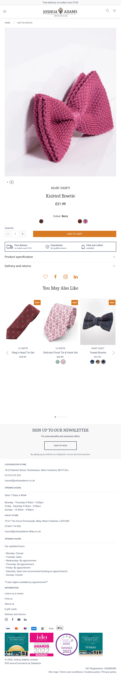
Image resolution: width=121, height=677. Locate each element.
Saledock (36, 663)
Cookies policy (92, 672)
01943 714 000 (13, 526)
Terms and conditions (71, 672)
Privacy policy (109, 672)
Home (7, 23)
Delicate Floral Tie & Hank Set (60, 352)
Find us (8, 598)
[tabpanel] (60, 102)
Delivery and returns (18, 266)
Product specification (19, 257)
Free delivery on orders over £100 (60, 2)
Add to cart (74, 233)
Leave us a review (14, 593)
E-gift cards (11, 609)
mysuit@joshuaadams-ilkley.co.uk (23, 531)
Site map (53, 672)
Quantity (9, 228)
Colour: (60, 216)
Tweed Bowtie (98, 352)
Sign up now (60, 445)
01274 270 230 (13, 475)
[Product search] (107, 10)
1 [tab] (11, 182)
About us (9, 603)
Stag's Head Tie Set (23, 352)
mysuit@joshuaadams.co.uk (20, 480)
